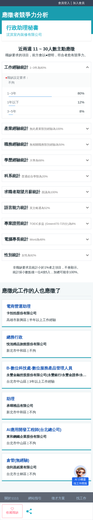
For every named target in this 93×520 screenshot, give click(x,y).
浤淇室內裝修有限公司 (24, 34)
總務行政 (14, 337)
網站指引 (34, 498)
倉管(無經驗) (17, 460)
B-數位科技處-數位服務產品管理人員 (39, 368)
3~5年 (11, 111)
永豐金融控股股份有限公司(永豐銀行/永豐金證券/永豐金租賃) (46, 375)
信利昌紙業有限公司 (21, 467)
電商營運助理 (18, 306)
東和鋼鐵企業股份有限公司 (26, 436)
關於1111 (11, 498)
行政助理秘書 (22, 28)
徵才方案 (58, 498)
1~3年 (11, 93)
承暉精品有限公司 (19, 406)
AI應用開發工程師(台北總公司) (33, 430)
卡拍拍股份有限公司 (21, 313)
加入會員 (79, 3)
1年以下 (13, 102)
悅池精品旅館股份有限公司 (26, 344)
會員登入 (64, 3)
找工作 (81, 498)
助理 (10, 399)
